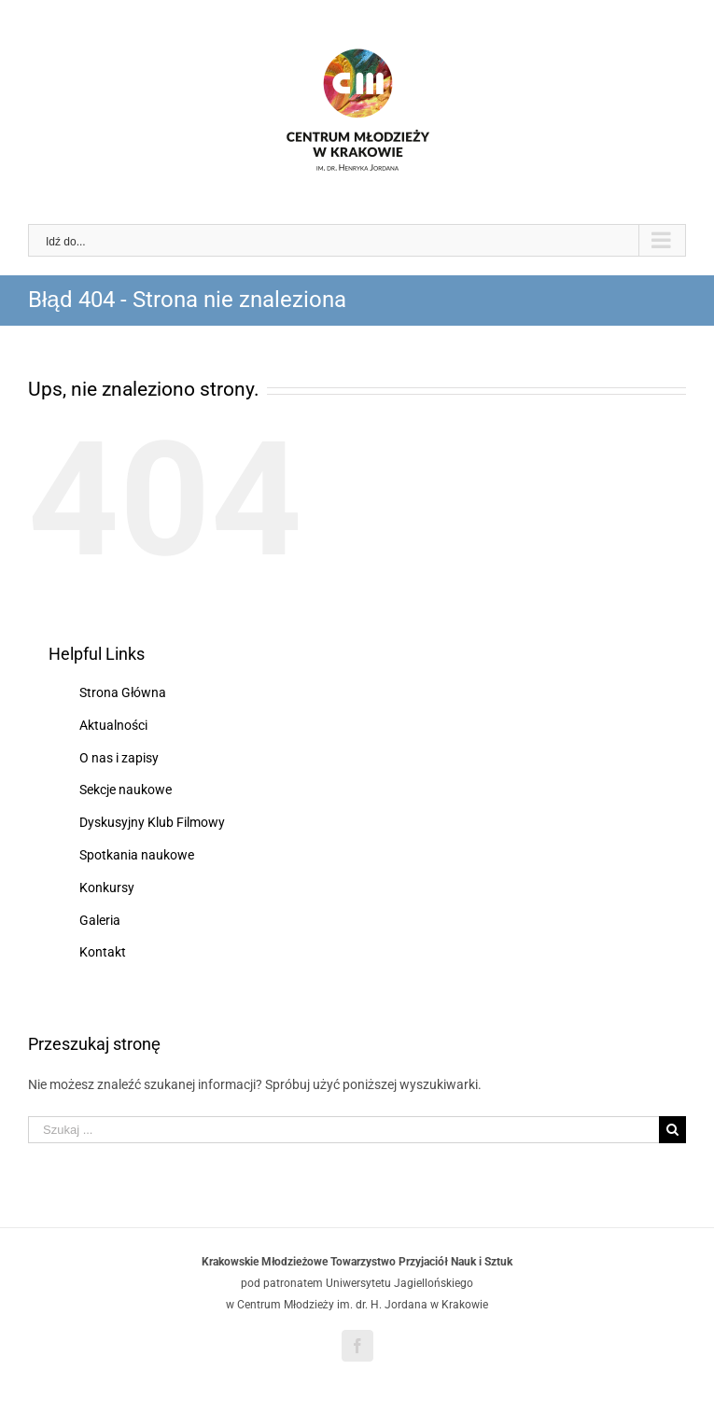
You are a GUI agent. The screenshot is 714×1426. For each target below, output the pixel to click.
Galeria (99, 920)
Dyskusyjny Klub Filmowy (152, 822)
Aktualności (113, 725)
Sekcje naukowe (125, 789)
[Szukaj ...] (343, 1129)
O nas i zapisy (119, 757)
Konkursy (106, 887)
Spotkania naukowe (136, 854)
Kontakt (102, 951)
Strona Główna (122, 692)
